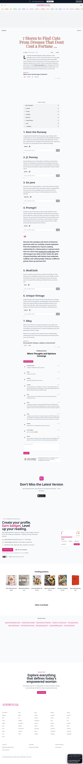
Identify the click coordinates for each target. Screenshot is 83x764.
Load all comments (28, 361)
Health (3, 723)
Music (68, 725)
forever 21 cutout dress (59, 622)
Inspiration (20, 723)
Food (2, 9)
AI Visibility (31, 744)
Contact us (4, 744)
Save (51, 52)
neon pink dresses (13, 625)
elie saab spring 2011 (42, 625)
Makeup (23, 9)
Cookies (28, 76)
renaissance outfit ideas (47, 251)
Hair (64, 9)
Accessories (4, 712)
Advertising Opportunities (8, 747)
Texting (25, 345)
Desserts (69, 715)
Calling (29, 345)
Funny (19, 9)
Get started (77, 544)
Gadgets (52, 9)
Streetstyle (77, 9)
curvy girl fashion (69, 625)
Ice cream (36, 76)
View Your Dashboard (21, 550)
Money (36, 725)
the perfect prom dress (27, 625)
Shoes (3, 731)
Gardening (37, 720)
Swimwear (43, 9)
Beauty (68, 712)
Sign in (26, 552)
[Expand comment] (27, 409)
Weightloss (37, 9)
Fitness (52, 717)
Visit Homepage (41, 692)
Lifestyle (6, 9)
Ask (58, 150)
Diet (67, 9)
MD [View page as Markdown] (36, 52)
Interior (36, 723)
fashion (4, 30)
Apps (19, 712)
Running (69, 728)
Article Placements (59, 744)
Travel (19, 734)
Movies (52, 725)
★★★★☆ (79, 30)
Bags (36, 712)
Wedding (15, 9)
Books (19, 715)
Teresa (26, 52)
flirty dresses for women (43, 622)
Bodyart (4, 715)
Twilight (36, 734)
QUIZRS (59, 78)
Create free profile (7, 549)
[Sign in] (81, 5)
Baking (52, 712)
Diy (27, 9)
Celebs (48, 9)
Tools (3, 736)
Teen (3, 734)
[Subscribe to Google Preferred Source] (30, 459)
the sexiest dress (73, 622)
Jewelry (60, 9)
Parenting (72, 9)
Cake (25, 76)
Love (3, 725)
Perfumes (32, 9)
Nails (56, 9)
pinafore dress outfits (28, 622)
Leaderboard (63, 544)
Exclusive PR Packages (33, 747)
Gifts (11, 9)
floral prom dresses (39, 65)
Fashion (36, 717)
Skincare (20, 731)
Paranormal (20, 728)
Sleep (36, 731)
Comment (26, 453)
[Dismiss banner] (59, 458)
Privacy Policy (58, 747)
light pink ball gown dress (12, 622)
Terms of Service (5, 750)
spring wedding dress (56, 625)
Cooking (52, 715)
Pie (32, 76)
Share (57, 52)
